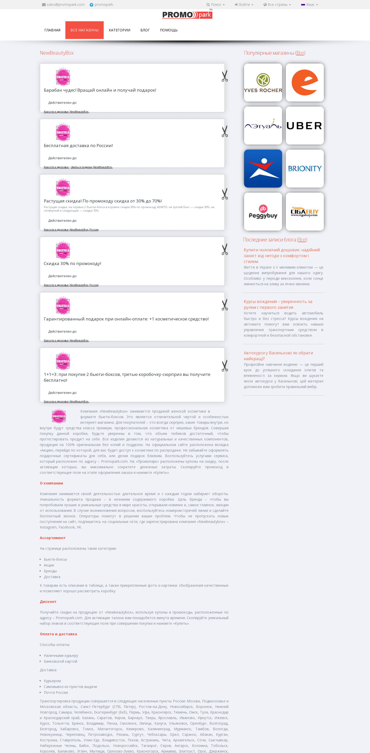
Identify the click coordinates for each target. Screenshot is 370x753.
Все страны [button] (277, 4)
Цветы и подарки (81, 167)
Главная (52, 30)
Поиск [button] (216, 4)
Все (300, 52)
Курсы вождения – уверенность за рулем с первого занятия (278, 304)
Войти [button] (244, 4)
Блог (145, 30)
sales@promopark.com (66, 4)
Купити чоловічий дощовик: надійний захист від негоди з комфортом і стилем (282, 255)
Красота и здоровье (56, 111)
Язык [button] (309, 4)
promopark (104, 4)
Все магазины (84, 30)
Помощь (169, 30)
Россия (93, 229)
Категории (119, 30)
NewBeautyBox (79, 111)
